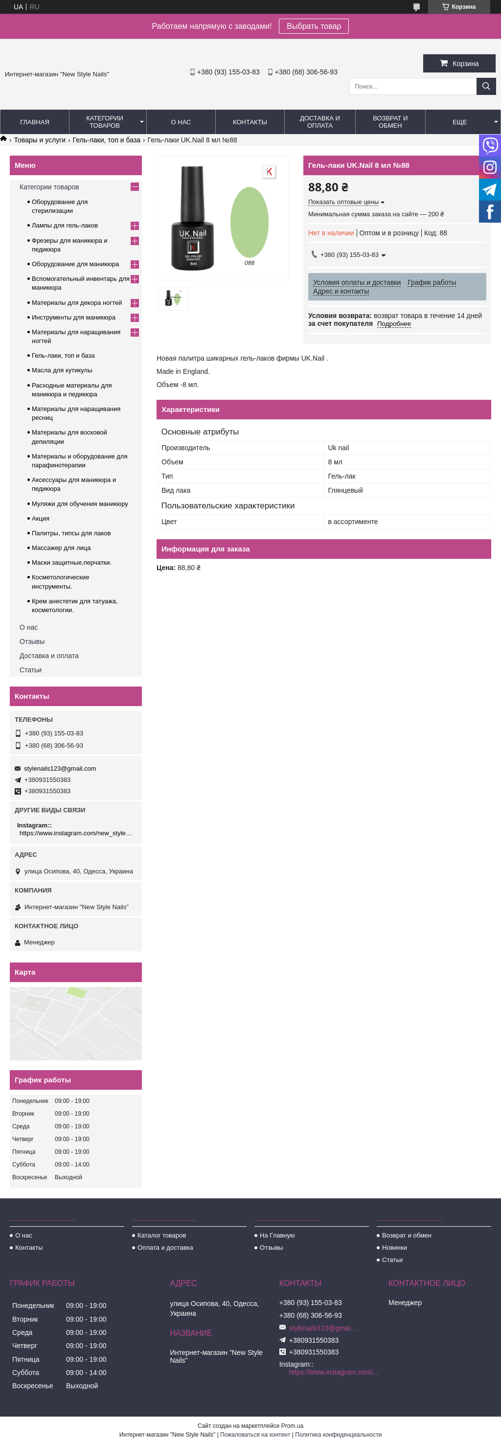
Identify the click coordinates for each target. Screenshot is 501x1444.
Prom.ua (292, 1425)
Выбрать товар (314, 26)
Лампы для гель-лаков (65, 225)
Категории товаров (104, 122)
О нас (181, 122)
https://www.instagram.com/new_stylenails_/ (77, 833)
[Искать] (486, 86)
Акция (40, 518)
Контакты (250, 122)
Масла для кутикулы (62, 370)
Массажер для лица (61, 547)
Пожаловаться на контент (255, 1434)
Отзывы (32, 641)
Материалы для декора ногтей (77, 302)
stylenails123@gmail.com (60, 768)
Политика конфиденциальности (338, 1434)
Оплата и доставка (165, 1247)
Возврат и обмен (390, 122)
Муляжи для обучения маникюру (80, 503)
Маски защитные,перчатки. (72, 562)
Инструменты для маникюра (73, 317)
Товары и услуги (40, 140)
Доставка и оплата (320, 122)
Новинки (394, 1247)
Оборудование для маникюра (75, 264)
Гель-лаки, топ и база (107, 140)
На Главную (277, 1235)
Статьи (31, 670)
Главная (34, 122)
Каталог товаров (161, 1235)
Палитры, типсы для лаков (71, 533)
